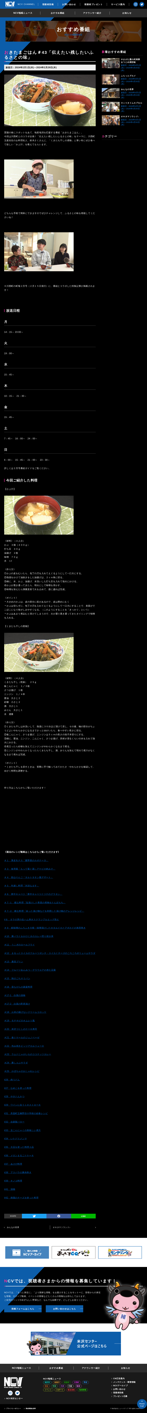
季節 (85, 1382)
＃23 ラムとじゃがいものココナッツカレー (27, 1054)
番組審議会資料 (31, 1408)
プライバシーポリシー (13, 1408)
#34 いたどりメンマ (15, 1138)
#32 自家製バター (14, 1122)
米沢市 (47, 1382)
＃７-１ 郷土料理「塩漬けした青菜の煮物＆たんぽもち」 (35, 902)
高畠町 (66, 1382)
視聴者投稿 (48, 4)
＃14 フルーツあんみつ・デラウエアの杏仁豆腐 (30, 970)
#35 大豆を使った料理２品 (19, 1147)
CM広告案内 (119, 1378)
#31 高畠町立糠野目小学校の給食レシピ (26, 1113)
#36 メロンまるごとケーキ (19, 1155)
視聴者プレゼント (93, 4)
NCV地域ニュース (22, 13)
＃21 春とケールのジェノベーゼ (22, 1037)
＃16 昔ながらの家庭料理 (18, 987)
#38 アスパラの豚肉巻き (17, 1172)
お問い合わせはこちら (64, 1309)
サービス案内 (118, 4)
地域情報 (82, 1390)
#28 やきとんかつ (14, 1096)
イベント (48, 1390)
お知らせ (127, 13)
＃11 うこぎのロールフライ (19, 945)
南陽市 (57, 1382)
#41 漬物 (9, 1189)
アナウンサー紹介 (92, 13)
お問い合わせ (69, 4)
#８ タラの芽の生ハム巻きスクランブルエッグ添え (31, 919)
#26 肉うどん (12, 1080)
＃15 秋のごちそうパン (17, 978)
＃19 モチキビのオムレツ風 (19, 1020)
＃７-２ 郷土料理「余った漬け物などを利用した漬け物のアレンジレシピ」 (44, 911)
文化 (46, 1386)
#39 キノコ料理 (13, 1181)
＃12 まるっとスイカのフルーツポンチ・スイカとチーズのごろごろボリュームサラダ (49, 953)
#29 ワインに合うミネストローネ (22, 1105)
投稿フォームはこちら (23, 1309)
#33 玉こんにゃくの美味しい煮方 (22, 1130)
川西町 (76, 1382)
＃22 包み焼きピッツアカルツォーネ (24, 1046)
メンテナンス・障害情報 (124, 1382)
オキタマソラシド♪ (130, 116)
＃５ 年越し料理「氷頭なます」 (21, 885)
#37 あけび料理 (13, 1164)
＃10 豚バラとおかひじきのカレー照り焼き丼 (28, 936)
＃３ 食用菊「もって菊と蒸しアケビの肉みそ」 (29, 869)
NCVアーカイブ (120, 1385)
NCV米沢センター (14, 1398)
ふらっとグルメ (128, 76)
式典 (62, 1386)
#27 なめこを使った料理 (17, 1088)
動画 (78, 1386)
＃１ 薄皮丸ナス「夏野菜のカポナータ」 (26, 860)
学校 (54, 1386)
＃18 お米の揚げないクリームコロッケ (25, 1012)
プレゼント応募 (120, 1396)
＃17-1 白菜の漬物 (14, 995)
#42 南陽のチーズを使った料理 (21, 1198)
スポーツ (59, 1390)
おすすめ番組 (57, 13)
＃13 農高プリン (13, 961)
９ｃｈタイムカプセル (131, 103)
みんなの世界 (127, 89)
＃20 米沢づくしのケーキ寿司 (20, 1029)
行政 (70, 1386)
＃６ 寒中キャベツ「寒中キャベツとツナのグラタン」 (33, 894)
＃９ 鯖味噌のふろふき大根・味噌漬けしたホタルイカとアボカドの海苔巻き (45, 928)
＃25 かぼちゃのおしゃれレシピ (22, 1071)
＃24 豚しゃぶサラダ (16, 1063)
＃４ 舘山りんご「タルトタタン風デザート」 (28, 877)
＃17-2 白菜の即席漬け (17, 1004)
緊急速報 (71, 1390)
